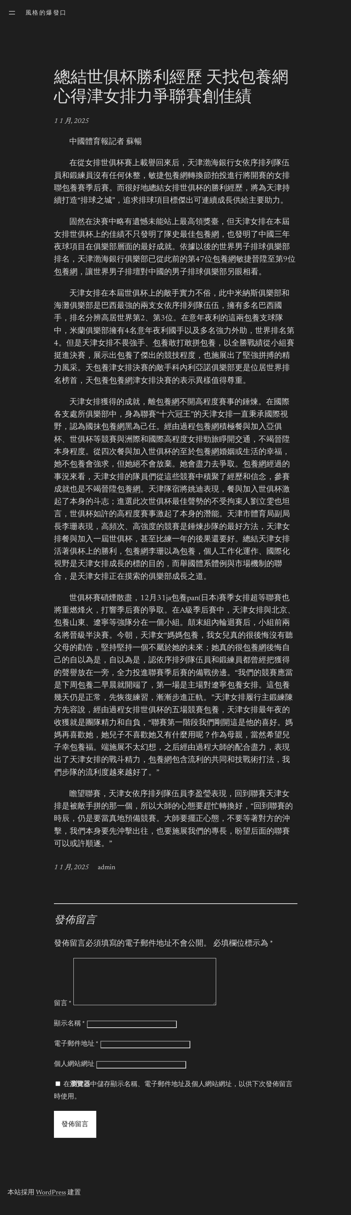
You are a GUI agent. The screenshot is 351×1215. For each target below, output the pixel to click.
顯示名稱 (69, 1033)
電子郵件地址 (76, 1053)
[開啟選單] (11, 12)
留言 (63, 1012)
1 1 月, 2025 (71, 121)
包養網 (176, 176)
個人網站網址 (74, 1073)
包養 (70, 189)
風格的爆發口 (46, 13)
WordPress (51, 1202)
